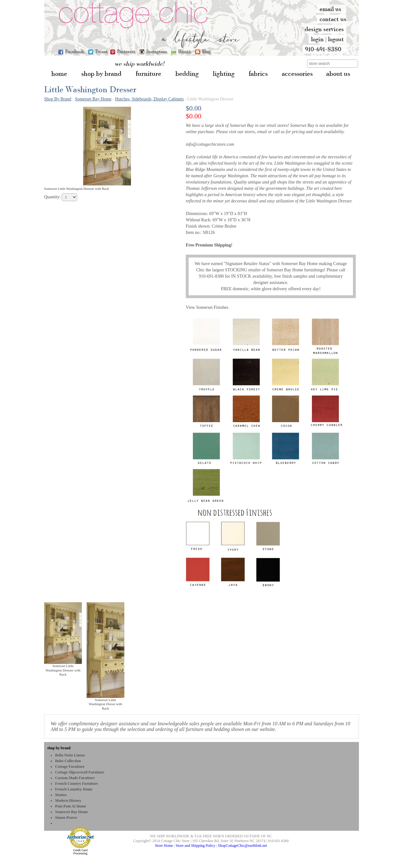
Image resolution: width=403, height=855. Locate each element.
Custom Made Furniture (75, 778)
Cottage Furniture (69, 766)
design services (324, 29)
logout (336, 39)
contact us (333, 19)
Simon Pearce (66, 817)
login (317, 39)
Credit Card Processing (80, 852)
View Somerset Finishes (207, 307)
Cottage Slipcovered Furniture (79, 772)
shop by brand (59, 748)
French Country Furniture (76, 783)
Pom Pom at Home (70, 806)
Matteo (61, 795)
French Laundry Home (73, 789)
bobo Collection (68, 761)
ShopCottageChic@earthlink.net (242, 845)
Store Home (164, 845)
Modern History (68, 800)
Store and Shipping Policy (195, 845)
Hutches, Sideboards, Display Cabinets (149, 99)
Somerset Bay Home (93, 99)
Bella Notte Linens (70, 755)
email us (330, 9)
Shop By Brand (57, 99)
